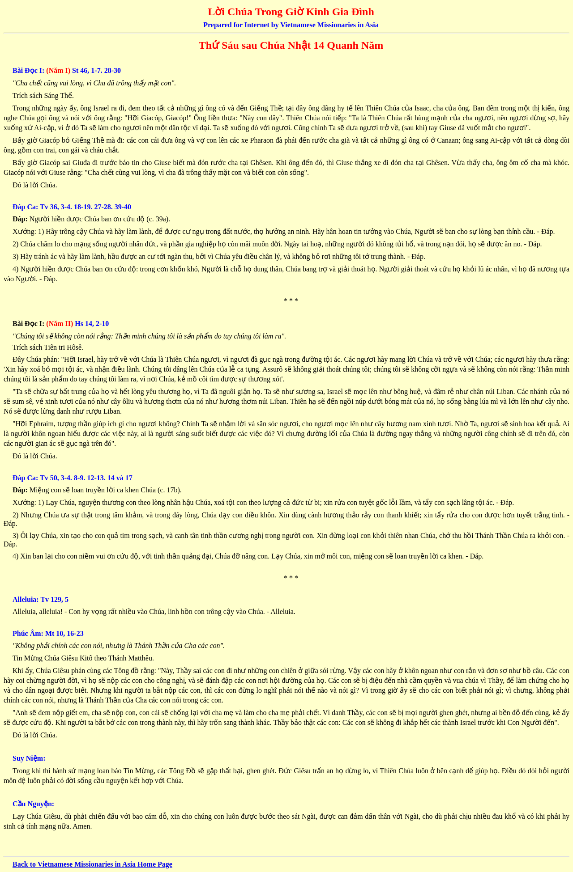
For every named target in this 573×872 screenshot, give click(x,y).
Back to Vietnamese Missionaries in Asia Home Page (92, 864)
